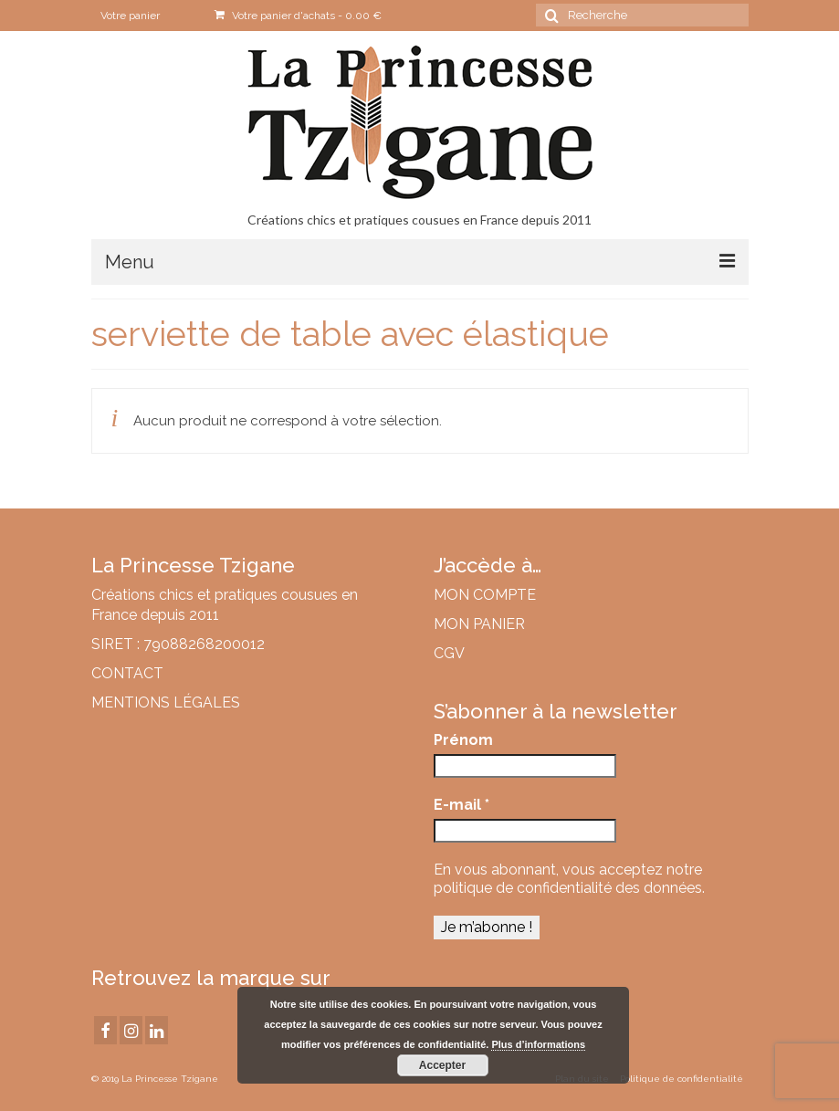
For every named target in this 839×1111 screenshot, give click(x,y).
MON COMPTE (485, 594)
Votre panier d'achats (298, 15)
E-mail (461, 804)
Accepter (442, 1065)
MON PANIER (479, 624)
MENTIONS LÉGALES (165, 702)
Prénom (463, 740)
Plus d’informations (538, 1044)
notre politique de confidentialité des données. (569, 878)
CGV (449, 653)
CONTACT (127, 673)
